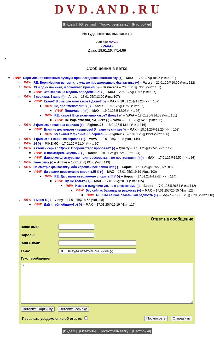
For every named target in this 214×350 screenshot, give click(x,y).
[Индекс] (70, 24)
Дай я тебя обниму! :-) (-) (63, 204)
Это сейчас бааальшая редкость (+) (113, 190)
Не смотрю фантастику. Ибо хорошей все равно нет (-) (75, 167)
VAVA (113, 42)
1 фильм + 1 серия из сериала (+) (59, 139)
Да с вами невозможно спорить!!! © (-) (73, 172)
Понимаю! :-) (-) (77, 111)
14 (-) (37, 143)
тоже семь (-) (43, 162)
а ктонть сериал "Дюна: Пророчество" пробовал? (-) (74, 148)
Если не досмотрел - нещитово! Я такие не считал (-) (85, 129)
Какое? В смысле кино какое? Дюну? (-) (75, 101)
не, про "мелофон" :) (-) (72, 106)
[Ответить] (87, 24)
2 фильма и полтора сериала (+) (58, 125)
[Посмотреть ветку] (114, 24)
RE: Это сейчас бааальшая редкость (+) (127, 195)
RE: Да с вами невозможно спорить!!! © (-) (87, 176)
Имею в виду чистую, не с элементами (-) (107, 186)
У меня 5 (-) (42, 200)
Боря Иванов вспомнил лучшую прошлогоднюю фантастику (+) (73, 78)
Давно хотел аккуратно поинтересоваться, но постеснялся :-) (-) (94, 157)
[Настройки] (141, 24)
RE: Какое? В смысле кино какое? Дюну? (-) (88, 115)
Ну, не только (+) (77, 181)
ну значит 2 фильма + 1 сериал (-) (80, 134)
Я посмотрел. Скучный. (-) (64, 153)
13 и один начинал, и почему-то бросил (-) (66, 87)
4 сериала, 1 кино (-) (49, 97)
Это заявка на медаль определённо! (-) (74, 92)
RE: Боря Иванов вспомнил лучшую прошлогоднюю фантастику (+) (86, 82)
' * (107, 283)
